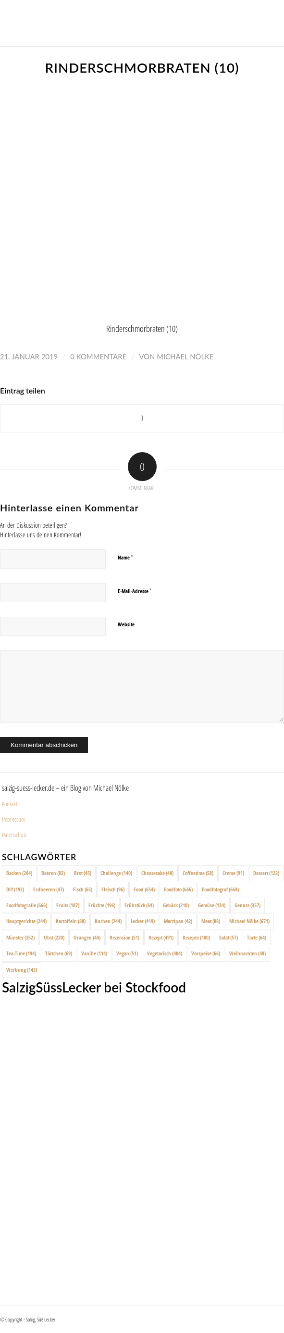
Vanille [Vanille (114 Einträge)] (94, 953)
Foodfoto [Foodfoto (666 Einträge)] (178, 889)
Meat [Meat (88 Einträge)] (210, 921)
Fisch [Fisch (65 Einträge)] (82, 889)
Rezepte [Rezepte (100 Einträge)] (196, 937)
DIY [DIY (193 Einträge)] (15, 889)
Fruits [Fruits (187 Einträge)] (67, 905)
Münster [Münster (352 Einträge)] (20, 937)
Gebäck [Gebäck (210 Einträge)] (176, 905)
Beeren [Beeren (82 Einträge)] (53, 872)
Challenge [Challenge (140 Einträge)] (116, 872)
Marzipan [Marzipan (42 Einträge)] (178, 921)
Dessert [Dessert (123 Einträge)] (266, 872)
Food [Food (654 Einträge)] (144, 889)
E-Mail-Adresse (135, 590)
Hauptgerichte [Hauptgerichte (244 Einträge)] (26, 921)
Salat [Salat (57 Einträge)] (228, 937)
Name (125, 557)
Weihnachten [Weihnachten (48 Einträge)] (247, 953)
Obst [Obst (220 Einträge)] (54, 937)
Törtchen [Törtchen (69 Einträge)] (58, 953)
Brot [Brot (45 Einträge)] (82, 872)
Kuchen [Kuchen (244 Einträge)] (108, 921)
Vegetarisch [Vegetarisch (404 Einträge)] (164, 953)
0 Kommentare (98, 356)
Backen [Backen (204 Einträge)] (19, 872)
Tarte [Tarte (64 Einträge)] (256, 937)
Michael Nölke (185, 356)
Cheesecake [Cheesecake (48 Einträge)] (157, 872)
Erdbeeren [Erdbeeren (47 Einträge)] (48, 889)
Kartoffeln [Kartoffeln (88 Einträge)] (71, 921)
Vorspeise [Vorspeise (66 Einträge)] (205, 953)
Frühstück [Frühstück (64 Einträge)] (139, 905)
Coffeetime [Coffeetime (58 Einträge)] (198, 872)
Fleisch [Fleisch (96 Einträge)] (112, 889)
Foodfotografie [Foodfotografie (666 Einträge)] (26, 905)
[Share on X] (142, 418)
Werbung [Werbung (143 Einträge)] (21, 969)
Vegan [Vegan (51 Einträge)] (127, 953)
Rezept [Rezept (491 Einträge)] (160, 937)
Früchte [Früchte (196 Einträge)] (101, 905)
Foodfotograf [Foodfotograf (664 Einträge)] (220, 889)
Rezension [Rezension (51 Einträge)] (124, 937)
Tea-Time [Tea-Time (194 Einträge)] (21, 953)
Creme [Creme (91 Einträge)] (233, 872)
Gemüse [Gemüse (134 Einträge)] (211, 905)
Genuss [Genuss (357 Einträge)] (247, 905)
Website (126, 624)
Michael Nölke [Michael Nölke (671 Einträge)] (249, 921)
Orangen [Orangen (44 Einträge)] (87, 937)
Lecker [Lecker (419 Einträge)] (143, 921)
